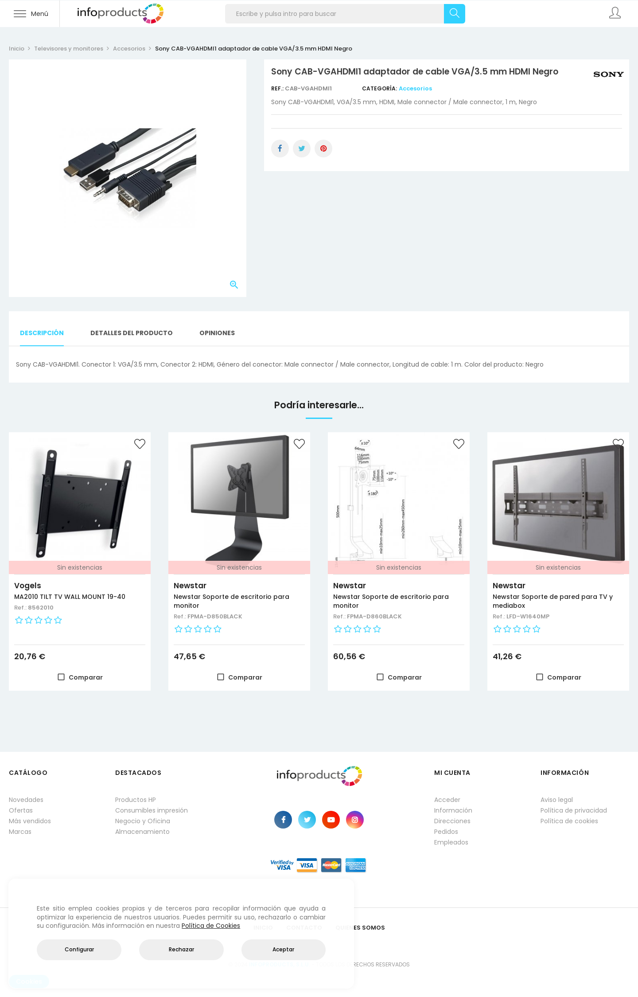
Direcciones (452, 821)
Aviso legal (557, 799)
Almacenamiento (142, 831)
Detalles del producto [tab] (131, 332)
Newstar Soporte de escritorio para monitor (231, 601)
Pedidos (446, 831)
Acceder (447, 799)
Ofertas (21, 810)
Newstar (190, 585)
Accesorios (415, 88)
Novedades (26, 799)
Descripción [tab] (42, 332)
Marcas (20, 831)
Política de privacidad (574, 810)
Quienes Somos (360, 927)
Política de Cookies (211, 925)
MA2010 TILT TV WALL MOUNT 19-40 (69, 596)
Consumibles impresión (151, 810)
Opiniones (217, 332)
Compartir (280, 148)
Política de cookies (569, 821)
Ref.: (278, 88)
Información (453, 810)
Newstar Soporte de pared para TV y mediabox (553, 601)
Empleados (451, 842)
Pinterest (323, 148)
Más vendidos (30, 821)
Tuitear (302, 148)
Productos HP (135, 799)
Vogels (27, 585)
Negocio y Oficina (142, 821)
